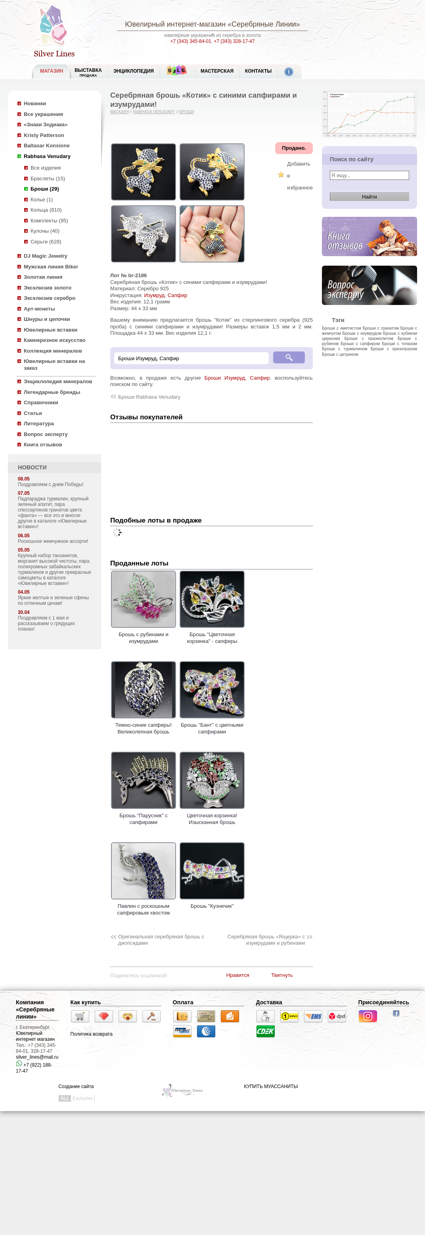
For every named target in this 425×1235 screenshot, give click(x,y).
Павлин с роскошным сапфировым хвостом (143, 906)
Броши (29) (45, 189)
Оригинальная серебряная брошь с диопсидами (161, 940)
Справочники (41, 402)
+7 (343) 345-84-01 (190, 41)
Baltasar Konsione (47, 146)
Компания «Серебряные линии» (35, 1009)
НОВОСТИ (32, 467)
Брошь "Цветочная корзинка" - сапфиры (212, 634)
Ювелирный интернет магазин (35, 1036)
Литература (39, 423)
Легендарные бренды (52, 392)
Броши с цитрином (340, 354)
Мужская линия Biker (51, 267)
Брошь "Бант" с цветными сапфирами (212, 725)
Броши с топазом (399, 343)
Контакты (258, 71)
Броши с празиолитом (369, 338)
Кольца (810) (46, 210)
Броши (186, 112)
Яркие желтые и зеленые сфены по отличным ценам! (53, 600)
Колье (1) (42, 200)
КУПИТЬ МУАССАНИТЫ (271, 1086)
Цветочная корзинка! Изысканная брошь (212, 815)
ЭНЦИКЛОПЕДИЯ (133, 71)
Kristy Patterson (44, 135)
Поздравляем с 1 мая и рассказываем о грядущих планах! (46, 623)
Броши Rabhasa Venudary (149, 397)
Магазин (119, 112)
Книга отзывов (43, 445)
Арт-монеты (39, 309)
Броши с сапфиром (360, 343)
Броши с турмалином (345, 348)
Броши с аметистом (341, 328)
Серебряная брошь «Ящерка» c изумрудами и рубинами (266, 940)
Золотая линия (43, 277)
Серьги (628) (46, 242)
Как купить (86, 1002)
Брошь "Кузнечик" (212, 903)
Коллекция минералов (53, 351)
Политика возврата (92, 1034)
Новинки (35, 103)
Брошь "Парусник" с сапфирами (143, 815)
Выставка (88, 72)
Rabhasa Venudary (47, 156)
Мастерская (217, 71)
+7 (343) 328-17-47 (234, 41)
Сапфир (178, 295)
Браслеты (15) (48, 178)
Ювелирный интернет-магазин (175, 24)
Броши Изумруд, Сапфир (237, 378)
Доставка (269, 1002)
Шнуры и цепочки (47, 319)
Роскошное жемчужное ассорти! (53, 541)
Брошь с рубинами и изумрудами (143, 634)
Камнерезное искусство (55, 340)
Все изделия (46, 168)
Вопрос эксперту (46, 434)
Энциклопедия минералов (58, 381)
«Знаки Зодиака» (46, 124)
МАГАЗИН (51, 71)
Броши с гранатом (381, 328)
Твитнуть (282, 975)
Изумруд (154, 295)
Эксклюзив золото (47, 288)
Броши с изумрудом (362, 333)
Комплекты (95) (49, 221)
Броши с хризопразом (394, 348)
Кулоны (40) (45, 231)
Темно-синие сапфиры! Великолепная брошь (143, 725)
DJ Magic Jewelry (45, 256)
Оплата (183, 1002)
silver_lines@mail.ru (37, 1057)
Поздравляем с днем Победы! (51, 484)
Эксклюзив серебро (49, 298)
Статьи (33, 413)
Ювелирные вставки (50, 330)
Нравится (237, 975)
